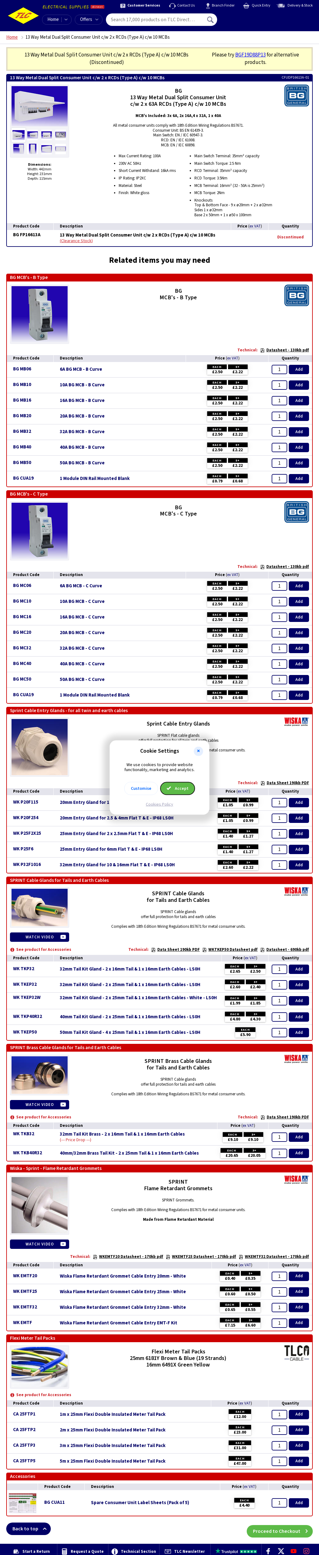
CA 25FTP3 (24, 1445)
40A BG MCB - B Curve (82, 447)
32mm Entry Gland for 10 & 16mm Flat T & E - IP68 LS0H (117, 865)
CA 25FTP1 (24, 1414)
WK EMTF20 (25, 1276)
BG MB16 (22, 400)
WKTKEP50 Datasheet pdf (230, 949)
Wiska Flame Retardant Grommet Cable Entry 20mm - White (123, 1276)
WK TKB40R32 (27, 1153)
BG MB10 (22, 384)
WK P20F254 (25, 817)
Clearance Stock (76, 241)
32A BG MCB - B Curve (82, 432)
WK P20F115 (25, 802)
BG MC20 (22, 632)
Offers (89, 19)
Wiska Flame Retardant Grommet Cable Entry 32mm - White (123, 1307)
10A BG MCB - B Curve (82, 385)
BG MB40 (22, 447)
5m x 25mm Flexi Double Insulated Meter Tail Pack (112, 1461)
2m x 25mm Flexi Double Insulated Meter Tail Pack (112, 1430)
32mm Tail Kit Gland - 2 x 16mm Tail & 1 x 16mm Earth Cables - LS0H (130, 969)
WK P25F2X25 (27, 833)
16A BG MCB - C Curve (82, 617)
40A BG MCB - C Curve (82, 664)
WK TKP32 (23, 969)
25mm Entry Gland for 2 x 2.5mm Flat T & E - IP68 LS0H (116, 834)
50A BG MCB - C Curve (82, 679)
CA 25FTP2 (24, 1429)
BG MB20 (22, 416)
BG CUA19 (23, 478)
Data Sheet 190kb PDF (284, 783)
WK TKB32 (23, 1134)
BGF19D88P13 (250, 55)
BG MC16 (22, 617)
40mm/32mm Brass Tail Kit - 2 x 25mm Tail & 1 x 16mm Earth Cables (129, 1153)
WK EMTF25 (25, 1291)
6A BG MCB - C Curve (81, 586)
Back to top (31, 1529)
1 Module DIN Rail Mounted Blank (95, 479)
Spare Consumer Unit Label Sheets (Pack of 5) (140, 1503)
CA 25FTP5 (24, 1461)
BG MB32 (22, 431)
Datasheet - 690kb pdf (284, 949)
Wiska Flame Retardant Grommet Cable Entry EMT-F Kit (118, 1323)
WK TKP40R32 (27, 1016)
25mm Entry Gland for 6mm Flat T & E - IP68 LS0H (111, 849)
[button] (198, 751)
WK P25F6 (23, 849)
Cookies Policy (159, 804)
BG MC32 (22, 648)
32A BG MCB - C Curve (82, 648)
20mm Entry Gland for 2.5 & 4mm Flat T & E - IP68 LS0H (117, 818)
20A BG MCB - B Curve (82, 416)
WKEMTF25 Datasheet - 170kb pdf (201, 1256)
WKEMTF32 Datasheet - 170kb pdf (274, 1256)
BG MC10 (22, 601)
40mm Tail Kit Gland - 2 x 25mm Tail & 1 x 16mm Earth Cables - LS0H (130, 1017)
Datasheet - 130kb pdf (284, 350)
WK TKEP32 (25, 984)
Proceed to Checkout (283, 1529)
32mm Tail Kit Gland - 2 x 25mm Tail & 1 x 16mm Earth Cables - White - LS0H (138, 998)
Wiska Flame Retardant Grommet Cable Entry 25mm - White (123, 1292)
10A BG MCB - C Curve (82, 601)
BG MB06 (22, 369)
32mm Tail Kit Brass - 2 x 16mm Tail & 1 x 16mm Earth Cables (122, 1134)
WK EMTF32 (25, 1307)
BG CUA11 (54, 1502)
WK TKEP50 (25, 1032)
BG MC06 (22, 585)
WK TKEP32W (26, 997)
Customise (141, 788)
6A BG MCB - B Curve (81, 369)
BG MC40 (22, 663)
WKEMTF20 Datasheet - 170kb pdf (128, 1256)
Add (299, 369)
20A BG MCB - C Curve (82, 633)
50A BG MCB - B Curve (82, 463)
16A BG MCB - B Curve (82, 400)
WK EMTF (22, 1322)
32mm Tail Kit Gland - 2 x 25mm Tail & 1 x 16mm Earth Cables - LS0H (130, 985)
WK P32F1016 (27, 864)
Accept (177, 788)
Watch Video (40, 937)
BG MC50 (22, 679)
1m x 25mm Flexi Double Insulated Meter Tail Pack (112, 1414)
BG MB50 (22, 462)
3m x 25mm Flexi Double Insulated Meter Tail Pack (112, 1446)
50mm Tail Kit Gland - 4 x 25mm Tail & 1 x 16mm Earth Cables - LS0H (130, 1032)
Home (53, 19)
